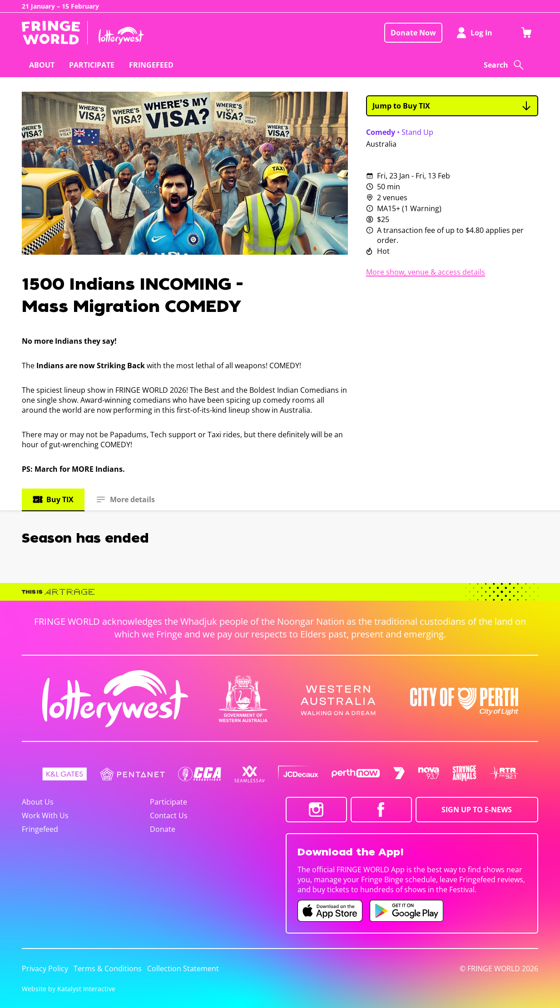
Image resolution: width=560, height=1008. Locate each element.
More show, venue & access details (425, 272)
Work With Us (45, 815)
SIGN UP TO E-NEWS (476, 810)
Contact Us (169, 815)
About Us (38, 802)
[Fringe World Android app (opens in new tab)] (406, 911)
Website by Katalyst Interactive (68, 988)
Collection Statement (183, 968)
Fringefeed (40, 829)
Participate (168, 802)
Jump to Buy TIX (452, 105)
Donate (162, 829)
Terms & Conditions (108, 968)
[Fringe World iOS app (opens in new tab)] (330, 911)
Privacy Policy (45, 968)
